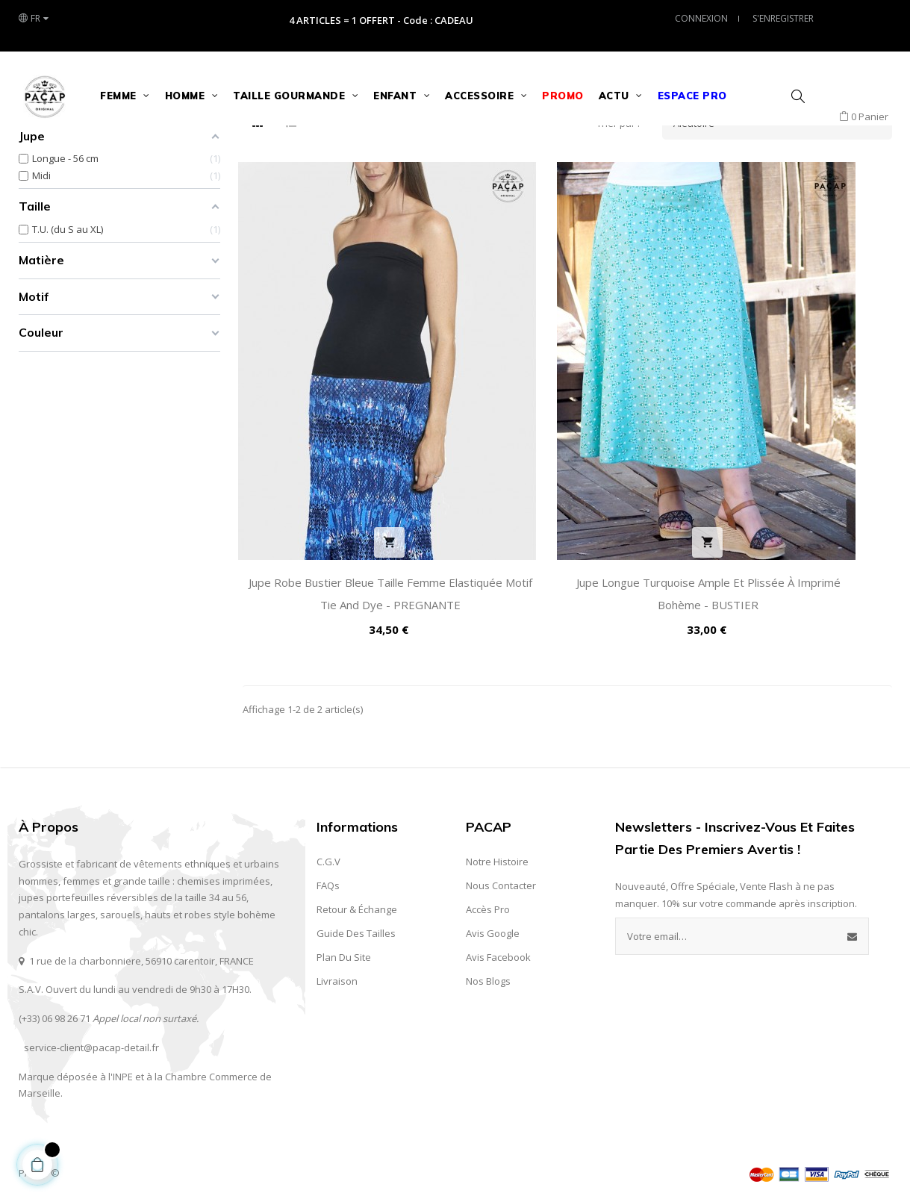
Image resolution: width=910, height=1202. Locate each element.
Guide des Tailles (356, 928)
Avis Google (493, 928)
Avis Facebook (498, 952)
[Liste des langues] (33, 18)
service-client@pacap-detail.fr (91, 1042)
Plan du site (344, 952)
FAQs (328, 880)
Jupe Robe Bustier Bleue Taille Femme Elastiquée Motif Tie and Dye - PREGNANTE (342, 577)
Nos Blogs (488, 976)
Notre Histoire (497, 856)
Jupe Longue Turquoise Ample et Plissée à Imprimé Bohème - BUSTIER (567, 577)
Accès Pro (488, 904)
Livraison (337, 976)
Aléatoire (782, 224)
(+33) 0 (33, 1013)
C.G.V (328, 856)
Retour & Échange (357, 904)
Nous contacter (501, 880)
